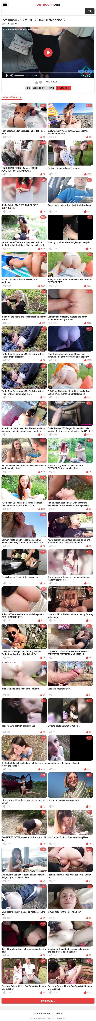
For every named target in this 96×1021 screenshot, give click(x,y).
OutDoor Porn (44, 1018)
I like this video (36, 82)
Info (28, 88)
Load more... (48, 1001)
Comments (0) (63, 88)
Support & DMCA (41, 1014)
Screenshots (39, 88)
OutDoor (48, 4)
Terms (59, 1014)
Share (51, 88)
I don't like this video (40, 82)
